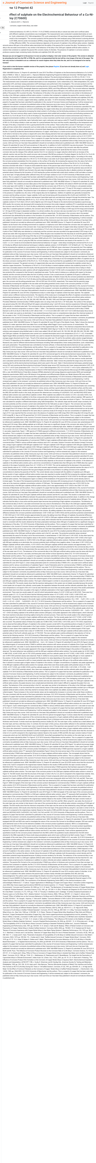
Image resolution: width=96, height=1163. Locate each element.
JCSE (6, 2)
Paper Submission (9, 32)
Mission (6, 13)
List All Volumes (8, 23)
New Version (7, 9)
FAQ (4, 37)
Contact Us (7, 42)
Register (91, 3)
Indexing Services (9, 18)
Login (85, 3)
